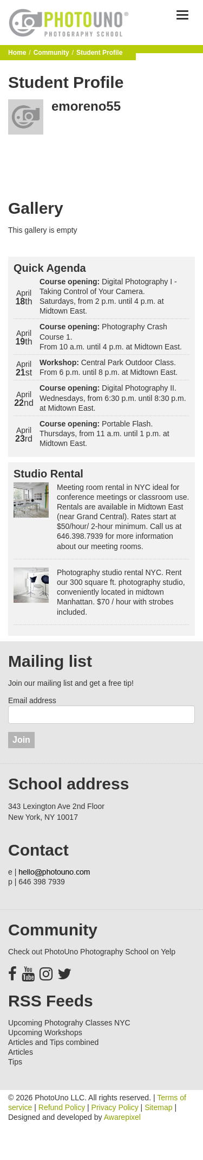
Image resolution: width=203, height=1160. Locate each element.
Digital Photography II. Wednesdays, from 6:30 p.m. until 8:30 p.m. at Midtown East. (113, 398)
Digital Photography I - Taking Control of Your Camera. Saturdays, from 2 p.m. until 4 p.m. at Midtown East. (108, 296)
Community (51, 52)
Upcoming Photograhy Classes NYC (69, 1022)
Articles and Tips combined (53, 1042)
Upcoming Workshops (45, 1032)
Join (21, 739)
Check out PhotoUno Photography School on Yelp (91, 951)
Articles (20, 1052)
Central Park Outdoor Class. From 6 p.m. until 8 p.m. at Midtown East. (109, 367)
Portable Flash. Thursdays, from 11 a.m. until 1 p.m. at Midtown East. (104, 433)
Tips (15, 1061)
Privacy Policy (115, 1107)
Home (17, 52)
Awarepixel (122, 1117)
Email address (32, 700)
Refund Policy (61, 1107)
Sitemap (158, 1107)
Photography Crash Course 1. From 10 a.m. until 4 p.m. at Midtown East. (111, 336)
